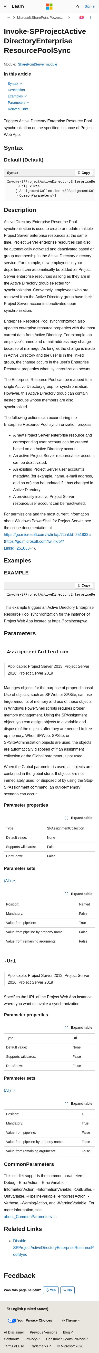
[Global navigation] (5, 6)
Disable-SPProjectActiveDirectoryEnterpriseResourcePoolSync (53, 1248)
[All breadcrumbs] (8, 17)
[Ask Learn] (82, 17)
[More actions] (91, 17)
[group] (49, 189)
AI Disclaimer (14, 1332)
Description (16, 90)
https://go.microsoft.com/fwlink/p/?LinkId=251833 (46, 535)
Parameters (19, 103)
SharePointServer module (37, 64)
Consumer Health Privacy (65, 1339)
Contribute (12, 1339)
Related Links (18, 109)
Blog (66, 1332)
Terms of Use (14, 1346)
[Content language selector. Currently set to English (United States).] (27, 1309)
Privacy (31, 1339)
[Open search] (78, 6)
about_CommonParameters (28, 1217)
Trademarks (39, 1346)
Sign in (90, 6)
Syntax (15, 84)
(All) (10, 881)
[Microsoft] (49, 6)
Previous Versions (43, 1332)
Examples (17, 96)
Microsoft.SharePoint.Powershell (41, 17)
